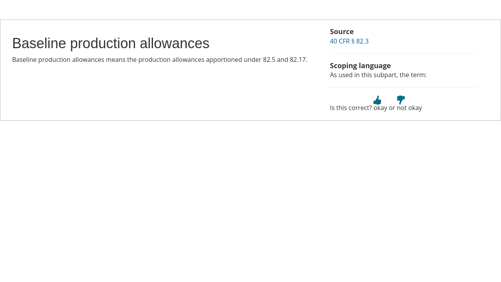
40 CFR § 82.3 (349, 41)
